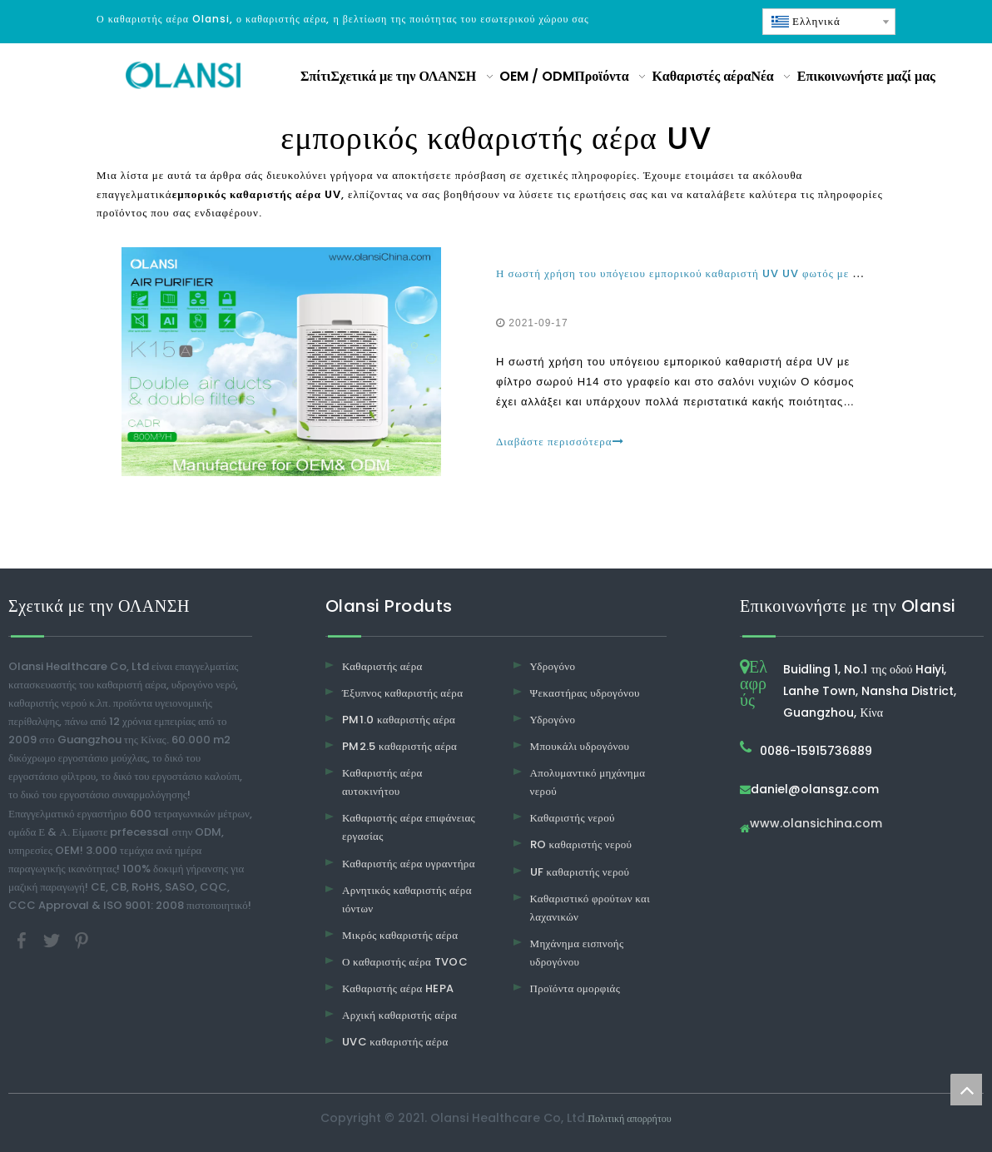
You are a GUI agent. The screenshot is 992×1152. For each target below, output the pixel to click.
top (966, 1089)
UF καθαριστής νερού (580, 872)
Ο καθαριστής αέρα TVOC (405, 962)
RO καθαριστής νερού (581, 844)
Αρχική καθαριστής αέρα (399, 1015)
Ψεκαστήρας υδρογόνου (585, 693)
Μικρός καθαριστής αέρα (400, 935)
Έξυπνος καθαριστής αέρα (402, 693)
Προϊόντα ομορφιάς (575, 988)
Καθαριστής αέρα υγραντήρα (408, 863)
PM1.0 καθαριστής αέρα (398, 719)
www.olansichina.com (816, 824)
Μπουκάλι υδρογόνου (580, 746)
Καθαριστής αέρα (382, 666)
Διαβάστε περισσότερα (560, 441)
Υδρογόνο (553, 666)
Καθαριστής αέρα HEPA (398, 988)
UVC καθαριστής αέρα (395, 1042)
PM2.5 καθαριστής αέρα (399, 746)
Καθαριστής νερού (572, 818)
